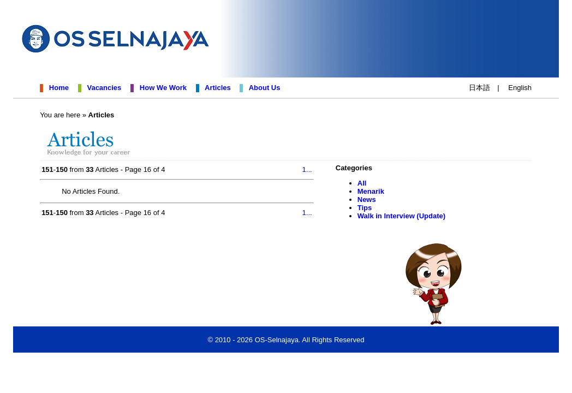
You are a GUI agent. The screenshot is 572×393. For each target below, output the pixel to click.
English (520, 88)
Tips (365, 208)
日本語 (479, 88)
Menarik (371, 191)
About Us (263, 88)
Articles (215, 88)
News (367, 199)
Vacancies (102, 88)
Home (57, 88)
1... (307, 169)
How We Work (161, 88)
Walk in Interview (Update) (401, 216)
